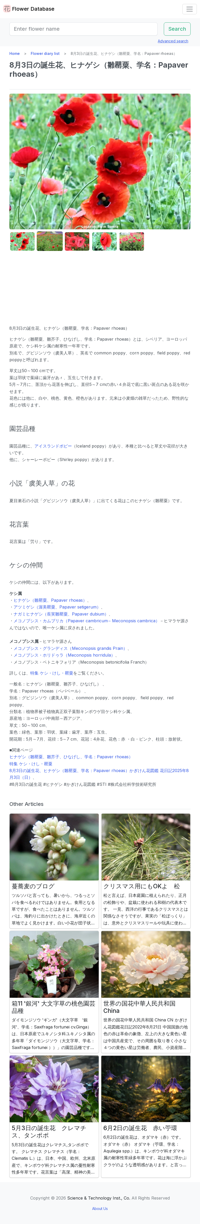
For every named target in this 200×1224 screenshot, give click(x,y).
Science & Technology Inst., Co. (98, 1198)
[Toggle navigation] (189, 9)
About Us (100, 1208)
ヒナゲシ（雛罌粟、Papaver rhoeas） (50, 600)
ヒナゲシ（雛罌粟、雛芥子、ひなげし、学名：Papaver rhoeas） (71, 756)
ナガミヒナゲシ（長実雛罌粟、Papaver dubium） (61, 614)
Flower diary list (45, 53)
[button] (22, 241)
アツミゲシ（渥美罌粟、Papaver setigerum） (57, 607)
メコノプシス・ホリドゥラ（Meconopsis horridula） (64, 655)
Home (14, 53)
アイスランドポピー (53, 446)
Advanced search (173, 41)
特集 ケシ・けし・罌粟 (51, 673)
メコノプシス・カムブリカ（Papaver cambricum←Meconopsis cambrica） (87, 620)
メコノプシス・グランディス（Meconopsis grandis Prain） (70, 648)
